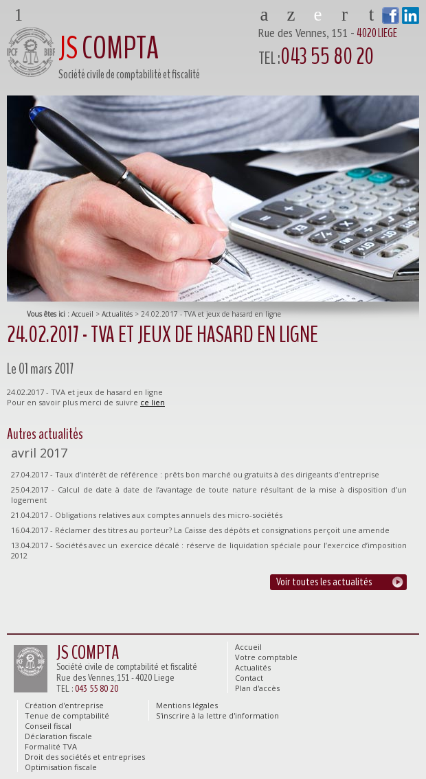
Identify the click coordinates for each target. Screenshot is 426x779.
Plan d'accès (371, 13)
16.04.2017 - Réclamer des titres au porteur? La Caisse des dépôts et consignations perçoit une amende (200, 530)
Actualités (117, 314)
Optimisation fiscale (61, 767)
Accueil (82, 314)
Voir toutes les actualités (324, 581)
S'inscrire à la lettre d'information (217, 715)
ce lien (152, 402)
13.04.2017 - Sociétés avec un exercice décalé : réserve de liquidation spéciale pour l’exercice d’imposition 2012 (209, 550)
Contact (344, 13)
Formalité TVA (51, 746)
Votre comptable (291, 13)
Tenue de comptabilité (67, 715)
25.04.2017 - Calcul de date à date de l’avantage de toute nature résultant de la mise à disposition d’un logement (209, 494)
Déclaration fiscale (58, 736)
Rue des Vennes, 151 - (338, 48)
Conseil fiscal (48, 726)
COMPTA (108, 48)
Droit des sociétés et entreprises (85, 757)
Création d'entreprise (64, 705)
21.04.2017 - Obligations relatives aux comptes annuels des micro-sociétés (146, 515)
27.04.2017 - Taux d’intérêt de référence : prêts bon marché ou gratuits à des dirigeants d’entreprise (195, 474)
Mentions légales (187, 705)
